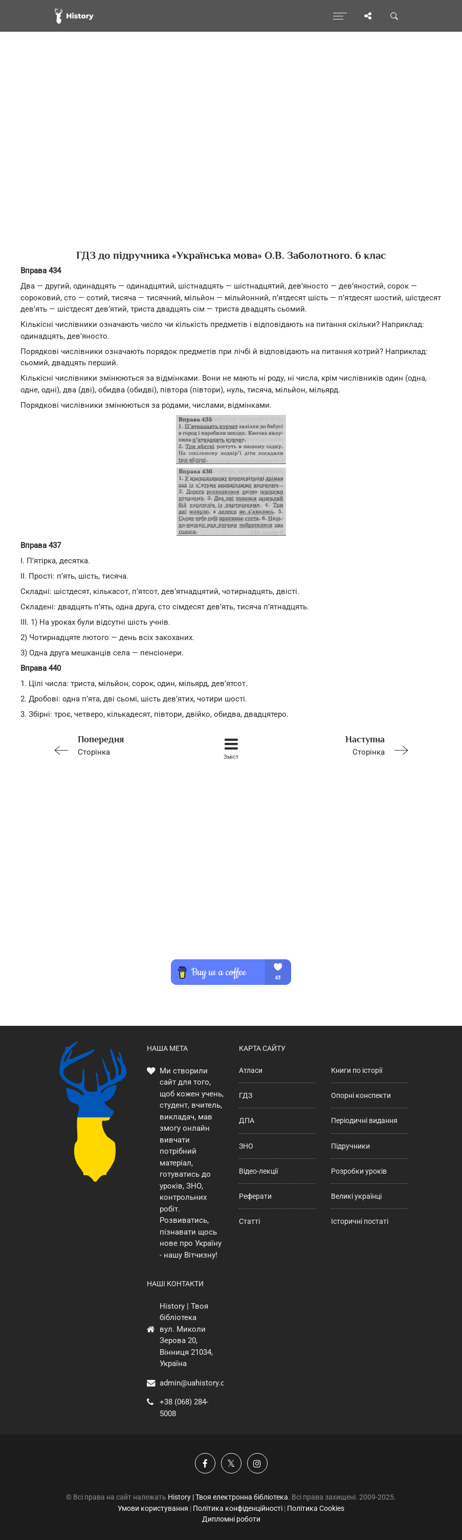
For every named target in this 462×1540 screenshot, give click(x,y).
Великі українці (356, 1196)
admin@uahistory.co (194, 1383)
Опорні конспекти (361, 1095)
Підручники (350, 1146)
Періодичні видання (364, 1120)
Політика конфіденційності (237, 1508)
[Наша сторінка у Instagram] (257, 1463)
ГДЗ (245, 1095)
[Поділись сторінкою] (368, 16)
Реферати (255, 1196)
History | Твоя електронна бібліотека (228, 1497)
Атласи (250, 1070)
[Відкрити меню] (340, 16)
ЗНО (246, 1146)
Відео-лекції (258, 1171)
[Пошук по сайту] (394, 16)
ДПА (246, 1120)
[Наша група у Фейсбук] (205, 1463)
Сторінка (120, 745)
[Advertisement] (231, 158)
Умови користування (153, 1508)
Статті (249, 1221)
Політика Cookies (315, 1508)
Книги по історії (356, 1070)
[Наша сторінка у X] (231, 1463)
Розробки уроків (359, 1171)
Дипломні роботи (231, 1519)
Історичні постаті (359, 1221)
